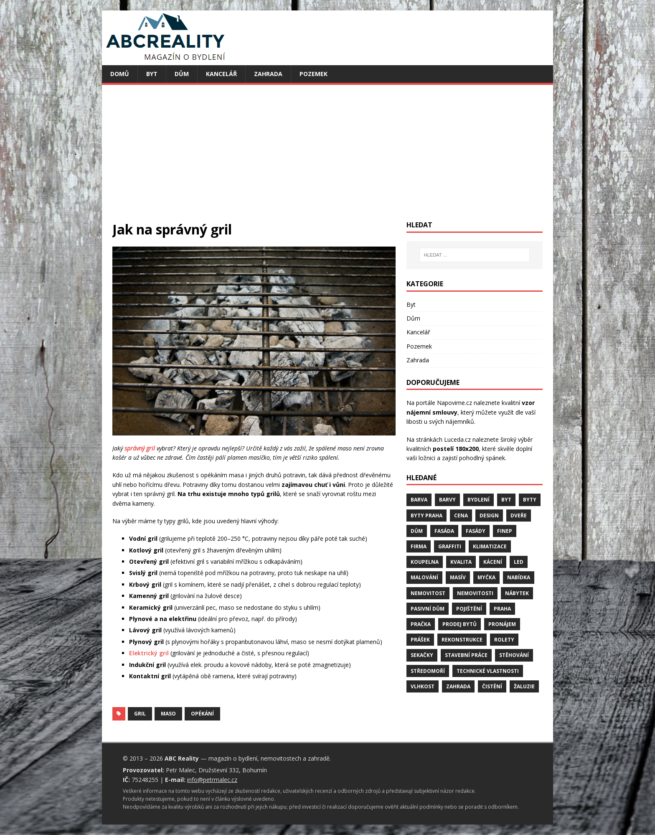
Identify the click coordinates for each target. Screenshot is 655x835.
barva (419, 499)
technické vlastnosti (488, 671)
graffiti (449, 546)
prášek (420, 639)
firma (419, 546)
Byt (151, 74)
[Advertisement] (327, 157)
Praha (502, 608)
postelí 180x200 (456, 449)
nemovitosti (475, 593)
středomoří (428, 671)
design (489, 515)
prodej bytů (459, 624)
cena (461, 515)
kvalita (461, 561)
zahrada (458, 686)
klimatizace (490, 546)
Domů (119, 74)
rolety (504, 639)
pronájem (502, 624)
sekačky (422, 655)
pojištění (469, 608)
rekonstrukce (462, 639)
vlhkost (422, 686)
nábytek (517, 593)
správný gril (139, 448)
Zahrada (268, 74)
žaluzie (524, 686)
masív (458, 577)
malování (424, 577)
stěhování (514, 655)
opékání (202, 713)
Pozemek (314, 74)
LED (518, 561)
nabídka (518, 577)
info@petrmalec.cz (212, 780)
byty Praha (426, 515)
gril (140, 713)
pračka (421, 624)
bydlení (478, 499)
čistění (492, 686)
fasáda (444, 531)
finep (504, 531)
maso (168, 713)
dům (417, 531)
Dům (182, 74)
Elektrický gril (149, 653)
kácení (492, 561)
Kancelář (221, 74)
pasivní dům (427, 608)
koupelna (425, 561)
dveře (518, 515)
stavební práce (466, 655)
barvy (447, 499)
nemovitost (428, 593)
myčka (486, 577)
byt (506, 499)
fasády (475, 531)
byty (529, 499)
